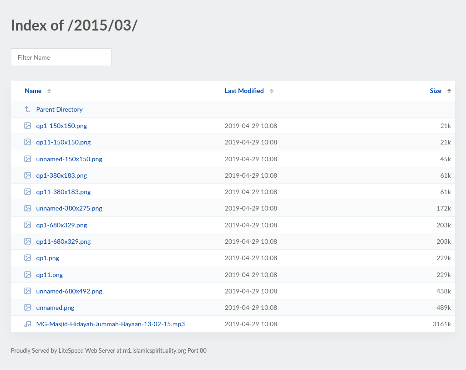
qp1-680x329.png (55, 225)
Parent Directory (53, 109)
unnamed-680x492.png (63, 291)
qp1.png (41, 258)
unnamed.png (49, 307)
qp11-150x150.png (57, 142)
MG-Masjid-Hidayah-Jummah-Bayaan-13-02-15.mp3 (104, 324)
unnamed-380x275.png (63, 208)
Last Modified (244, 90)
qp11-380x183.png (57, 191)
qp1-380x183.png (55, 175)
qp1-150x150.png (55, 125)
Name (33, 90)
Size (435, 90)
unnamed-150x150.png (63, 159)
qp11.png (43, 274)
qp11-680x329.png (57, 241)
